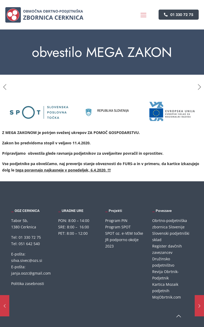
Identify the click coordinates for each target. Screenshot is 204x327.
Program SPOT (118, 226)
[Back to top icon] (178, 316)
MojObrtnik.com (166, 297)
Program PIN (116, 220)
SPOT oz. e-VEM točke (124, 233)
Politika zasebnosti (27, 283)
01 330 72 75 (178, 14)
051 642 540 (29, 243)
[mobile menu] (143, 14)
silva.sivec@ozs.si (26, 260)
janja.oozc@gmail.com (31, 273)
